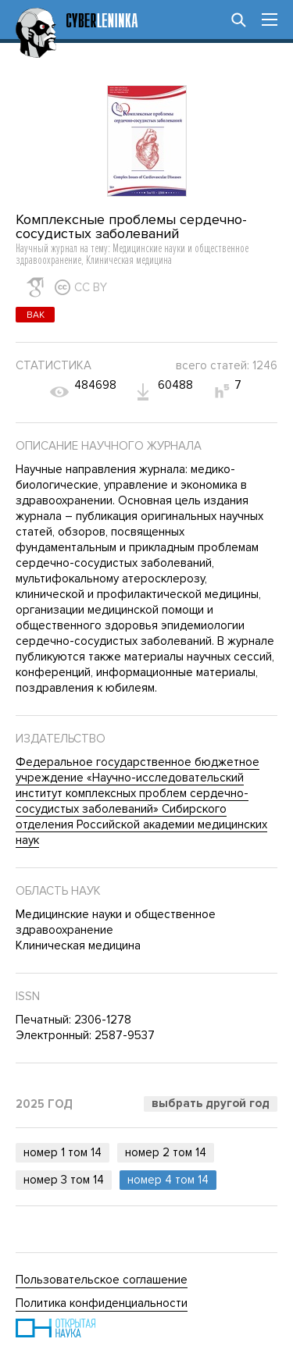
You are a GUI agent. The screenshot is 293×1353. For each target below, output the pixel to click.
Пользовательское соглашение (102, 1280)
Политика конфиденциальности (102, 1303)
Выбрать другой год (211, 1103)
